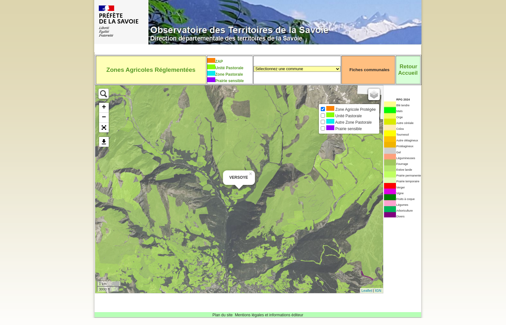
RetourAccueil (408, 69)
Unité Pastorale (229, 68)
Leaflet (366, 290)
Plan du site (222, 315)
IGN (378, 290)
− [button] (104, 117)
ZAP (219, 61)
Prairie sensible (229, 81)
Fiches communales (369, 69)
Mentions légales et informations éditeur (269, 315)
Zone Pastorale (229, 74)
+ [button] (104, 107)
